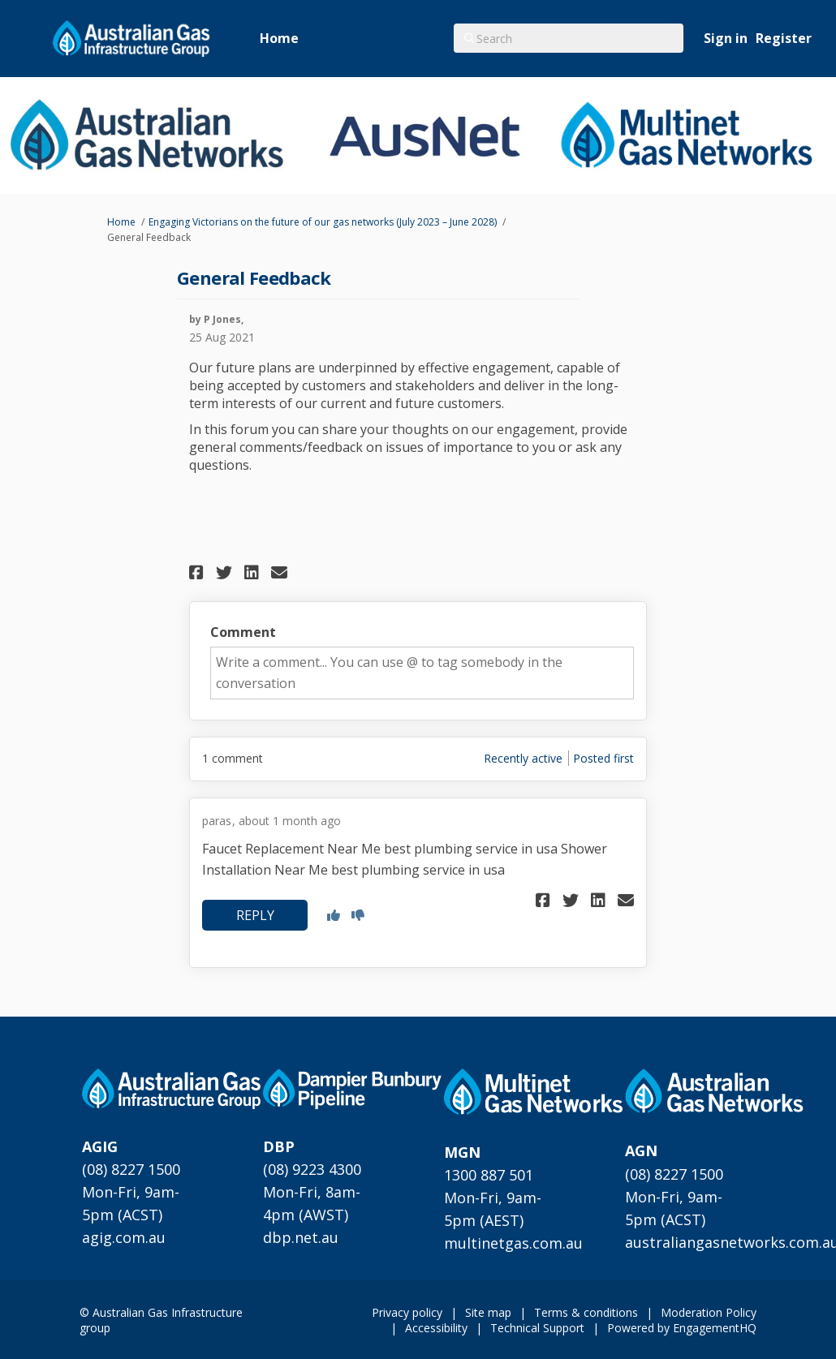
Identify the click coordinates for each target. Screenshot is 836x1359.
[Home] (279, 39)
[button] (198, 572)
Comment (243, 632)
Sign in (726, 38)
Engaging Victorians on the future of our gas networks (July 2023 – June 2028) (323, 222)
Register (784, 38)
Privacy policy (407, 1312)
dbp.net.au (300, 1237)
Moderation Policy (708, 1312)
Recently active (523, 758)
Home (121, 222)
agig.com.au (124, 1237)
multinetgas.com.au (513, 1243)
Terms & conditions (586, 1312)
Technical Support (537, 1327)
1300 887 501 (488, 1175)
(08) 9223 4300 (312, 1169)
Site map (488, 1312)
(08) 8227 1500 (131, 1169)
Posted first (603, 758)
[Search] (568, 38)
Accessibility (436, 1327)
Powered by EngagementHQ (681, 1327)
